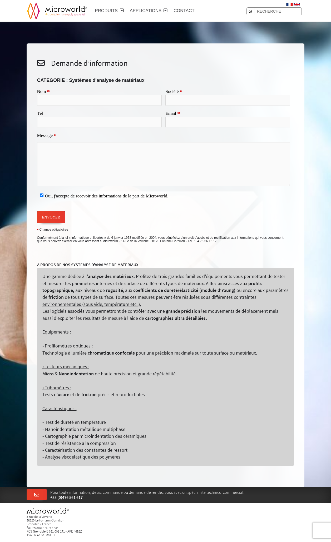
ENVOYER (51, 217)
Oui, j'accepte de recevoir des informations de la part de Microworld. (107, 195)
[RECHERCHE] (250, 11)
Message (47, 136)
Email (172, 114)
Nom (43, 92)
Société (173, 92)
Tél (40, 113)
